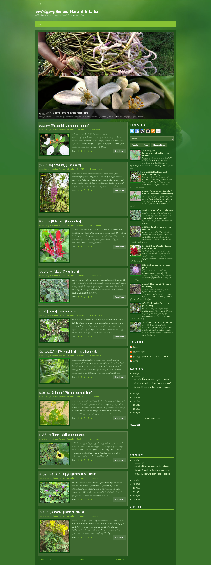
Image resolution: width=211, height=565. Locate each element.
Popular (135, 145)
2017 (135, 401)
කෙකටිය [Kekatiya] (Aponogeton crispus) (152, 379)
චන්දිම (135, 361)
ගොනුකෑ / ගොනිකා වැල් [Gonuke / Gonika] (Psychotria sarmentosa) (157, 192)
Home (40, 4)
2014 (135, 413)
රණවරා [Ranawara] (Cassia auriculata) (61, 511)
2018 (135, 397)
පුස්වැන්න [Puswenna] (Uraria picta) (60, 164)
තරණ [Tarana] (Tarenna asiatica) (58, 311)
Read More (119, 151)
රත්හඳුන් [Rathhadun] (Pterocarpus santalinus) (65, 392)
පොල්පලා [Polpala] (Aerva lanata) (59, 271)
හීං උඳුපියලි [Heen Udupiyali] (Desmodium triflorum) (68, 474)
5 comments (95, 397)
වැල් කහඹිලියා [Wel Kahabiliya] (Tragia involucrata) (68, 351)
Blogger (156, 418)
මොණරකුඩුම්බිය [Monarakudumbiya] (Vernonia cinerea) (156, 152)
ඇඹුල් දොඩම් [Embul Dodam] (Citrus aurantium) (63, 113)
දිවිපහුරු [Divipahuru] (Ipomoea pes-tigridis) (152, 387)
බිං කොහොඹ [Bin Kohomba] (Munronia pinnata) (154, 173)
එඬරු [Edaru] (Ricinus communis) (157, 322)
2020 (135, 373)
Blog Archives (159, 145)
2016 (135, 405)
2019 (135, 393)
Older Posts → (121, 559)
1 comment (95, 130)
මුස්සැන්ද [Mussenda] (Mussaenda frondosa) (64, 125)
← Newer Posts (44, 559)
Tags (146, 145)
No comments (96, 169)
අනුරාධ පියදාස (139, 352)
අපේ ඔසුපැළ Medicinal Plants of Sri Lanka (66, 11)
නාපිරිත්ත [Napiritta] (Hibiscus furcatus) (62, 434)
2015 (135, 409)
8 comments (95, 439)
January (138, 376)
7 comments (95, 275)
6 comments (95, 356)
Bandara (136, 347)
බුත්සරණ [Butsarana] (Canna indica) (60, 221)
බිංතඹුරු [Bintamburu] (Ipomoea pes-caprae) (152, 383)
